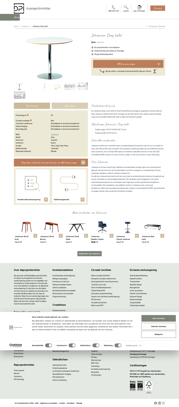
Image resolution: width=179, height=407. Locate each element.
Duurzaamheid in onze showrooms (104, 281)
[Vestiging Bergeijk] (147, 347)
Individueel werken (98, 322)
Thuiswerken (135, 281)
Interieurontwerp (59, 310)
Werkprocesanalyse (60, 278)
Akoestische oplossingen (23, 329)
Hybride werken (136, 278)
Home (16, 26)
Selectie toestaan (158, 383)
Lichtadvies (57, 325)
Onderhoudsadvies (60, 367)
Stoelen (17, 341)
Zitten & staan (96, 354)
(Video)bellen (96, 331)
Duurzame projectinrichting (101, 293)
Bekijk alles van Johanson (89, 253)
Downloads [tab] (70, 106)
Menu (17, 19)
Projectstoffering (20, 326)
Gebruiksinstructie (59, 365)
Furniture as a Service (61, 281)
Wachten (94, 328)
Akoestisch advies (59, 319)
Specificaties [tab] (32, 106)
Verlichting (18, 347)
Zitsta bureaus (19, 320)
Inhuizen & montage (60, 342)
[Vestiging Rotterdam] (147, 341)
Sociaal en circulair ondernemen (103, 278)
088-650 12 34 (136, 319)
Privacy (94, 357)
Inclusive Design (136, 296)
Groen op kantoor (136, 290)
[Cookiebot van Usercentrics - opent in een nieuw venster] (15, 402)
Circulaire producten (99, 302)
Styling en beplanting (61, 313)
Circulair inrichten (59, 316)
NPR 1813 (95, 363)
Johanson (25, 26)
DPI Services (57, 348)
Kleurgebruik (134, 287)
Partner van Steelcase (138, 293)
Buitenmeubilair (136, 299)
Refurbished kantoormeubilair (64, 290)
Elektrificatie (18, 353)
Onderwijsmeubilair (137, 305)
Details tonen (132, 402)
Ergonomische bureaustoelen (25, 317)
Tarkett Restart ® (98, 290)
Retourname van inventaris (63, 293)
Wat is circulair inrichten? (100, 275)
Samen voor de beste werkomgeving (105, 296)
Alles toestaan (158, 375)
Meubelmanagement (61, 351)
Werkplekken (19, 350)
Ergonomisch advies (60, 322)
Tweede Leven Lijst (98, 284)
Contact (158, 8)
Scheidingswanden (21, 338)
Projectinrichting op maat (101, 337)
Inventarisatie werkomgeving (64, 275)
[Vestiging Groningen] (147, 353)
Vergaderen (95, 319)
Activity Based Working (138, 275)
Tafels (16, 344)
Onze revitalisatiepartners (101, 287)
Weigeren (158, 391)
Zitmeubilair (18, 332)
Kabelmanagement (60, 328)
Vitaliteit (94, 351)
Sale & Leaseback (59, 287)
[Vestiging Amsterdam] (147, 335)
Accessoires (18, 356)
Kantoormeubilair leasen (62, 284)
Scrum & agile (96, 334)
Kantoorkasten (19, 335)
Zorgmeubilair (135, 302)
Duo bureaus (19, 323)
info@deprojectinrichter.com (142, 322)
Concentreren (96, 325)
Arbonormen (96, 360)
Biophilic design (136, 284)
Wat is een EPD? (97, 305)
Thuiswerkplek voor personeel (64, 345)
